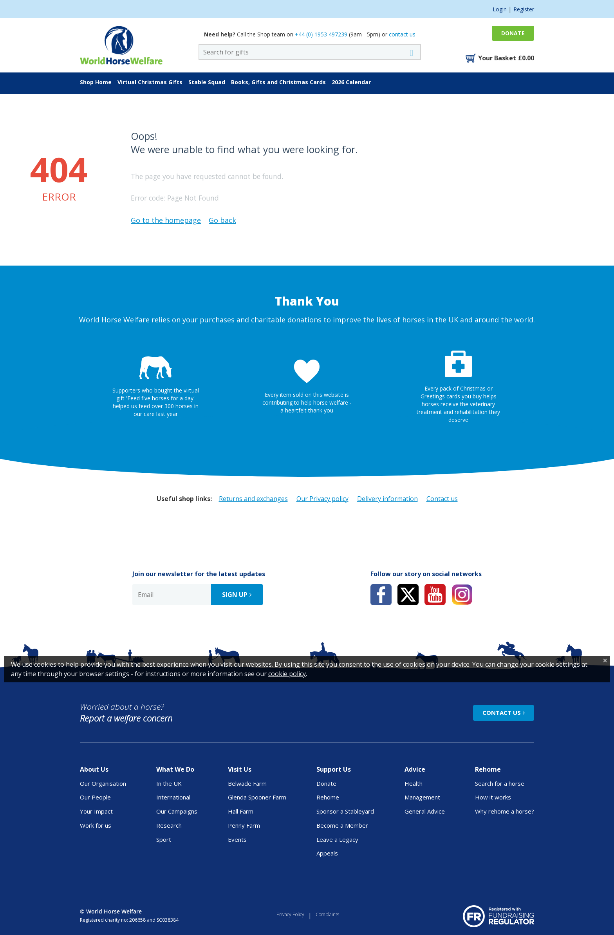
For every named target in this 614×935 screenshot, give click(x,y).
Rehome (327, 797)
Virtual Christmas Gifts (149, 82)
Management (422, 797)
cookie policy (287, 922)
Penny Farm (244, 825)
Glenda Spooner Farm (257, 797)
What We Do (175, 769)
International (173, 797)
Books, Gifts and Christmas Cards (278, 82)
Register (523, 9)
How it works (493, 797)
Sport (163, 839)
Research (169, 825)
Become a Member (342, 825)
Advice (415, 769)
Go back (222, 220)
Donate (513, 33)
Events (237, 839)
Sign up (234, 594)
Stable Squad (206, 82)
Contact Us (501, 712)
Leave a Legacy (337, 839)
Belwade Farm (247, 783)
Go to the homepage (166, 220)
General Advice (425, 811)
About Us (94, 769)
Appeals (327, 853)
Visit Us (239, 769)
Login (500, 9)
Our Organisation (103, 783)
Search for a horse (499, 783)
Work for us (95, 825)
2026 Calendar (351, 82)
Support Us (333, 769)
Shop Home (96, 82)
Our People (95, 797)
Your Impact (96, 811)
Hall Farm (240, 811)
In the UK (169, 783)
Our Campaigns (176, 811)
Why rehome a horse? (504, 811)
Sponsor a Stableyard (345, 811)
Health (414, 783)
